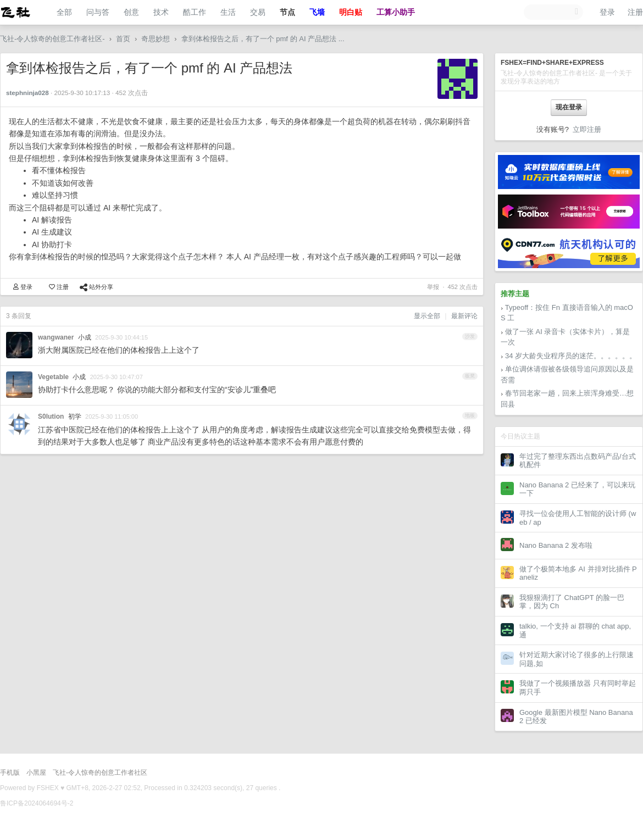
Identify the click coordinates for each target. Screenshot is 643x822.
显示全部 (427, 316)
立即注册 (587, 129)
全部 (64, 12)
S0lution (51, 416)
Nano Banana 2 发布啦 (555, 545)
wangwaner (56, 337)
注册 (635, 12)
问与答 (97, 12)
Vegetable (53, 377)
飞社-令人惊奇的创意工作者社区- (52, 39)
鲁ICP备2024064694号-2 (36, 803)
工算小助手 (395, 12)
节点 (287, 12)
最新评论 (464, 316)
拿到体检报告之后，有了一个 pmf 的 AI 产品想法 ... (263, 39)
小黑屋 (36, 772)
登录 (607, 12)
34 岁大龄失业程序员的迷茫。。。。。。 (570, 356)
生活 (228, 12)
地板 (470, 415)
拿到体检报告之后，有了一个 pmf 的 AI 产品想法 (149, 67)
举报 (433, 287)
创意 (131, 12)
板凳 (470, 376)
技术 (161, 12)
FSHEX (48, 788)
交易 (257, 12)
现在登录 (569, 107)
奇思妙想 (155, 39)
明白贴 (350, 12)
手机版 (10, 772)
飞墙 (317, 12)
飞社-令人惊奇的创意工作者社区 (100, 772)
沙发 (470, 336)
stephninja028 (27, 92)
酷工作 (194, 12)
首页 (123, 39)
